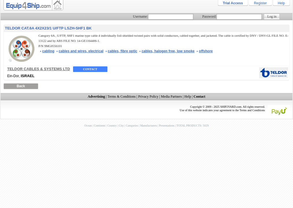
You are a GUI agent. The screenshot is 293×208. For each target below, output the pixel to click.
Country (112, 125)
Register (260, 3)
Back (21, 86)
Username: (140, 16)
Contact (90, 69)
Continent (99, 125)
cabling (48, 51)
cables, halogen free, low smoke (168, 51)
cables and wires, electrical (81, 51)
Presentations (166, 125)
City (121, 125)
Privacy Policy (148, 96)
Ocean (88, 125)
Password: (209, 16)
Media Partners (171, 96)
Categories (132, 125)
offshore (206, 51)
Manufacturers (148, 125)
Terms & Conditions (121, 96)
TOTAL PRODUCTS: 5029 (192, 125)
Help (281, 3)
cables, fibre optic (122, 51)
